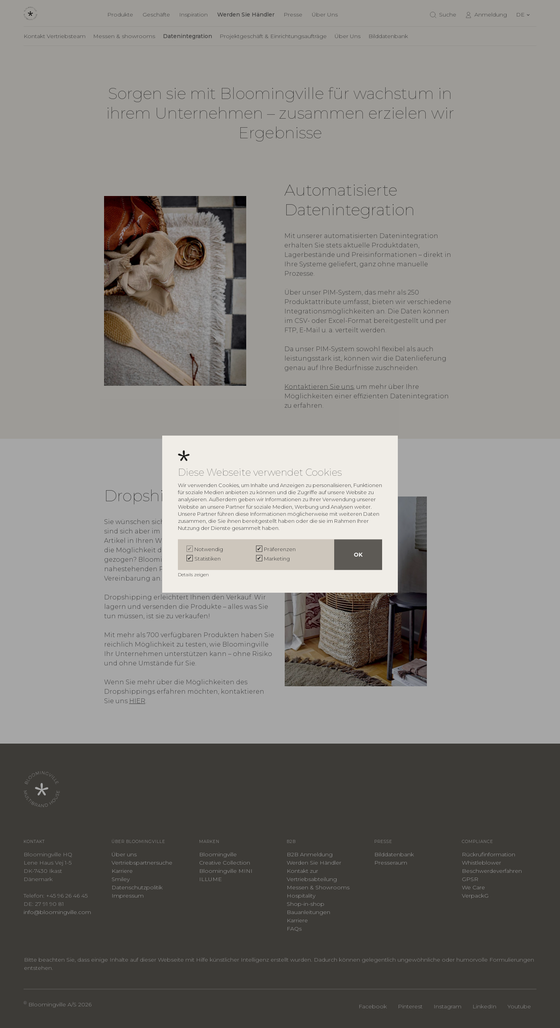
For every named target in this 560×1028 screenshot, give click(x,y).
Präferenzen (280, 549)
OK (358, 554)
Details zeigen (194, 574)
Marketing (277, 558)
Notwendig (208, 549)
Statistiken (207, 558)
